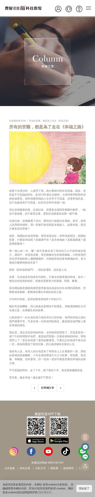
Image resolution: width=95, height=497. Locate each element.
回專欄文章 (47, 387)
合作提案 (9, 468)
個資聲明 (68, 468)
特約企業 (25, 468)
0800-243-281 (56, 462)
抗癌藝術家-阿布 (17, 120)
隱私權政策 (45, 492)
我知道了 (84, 488)
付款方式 (40, 468)
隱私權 (54, 468)
